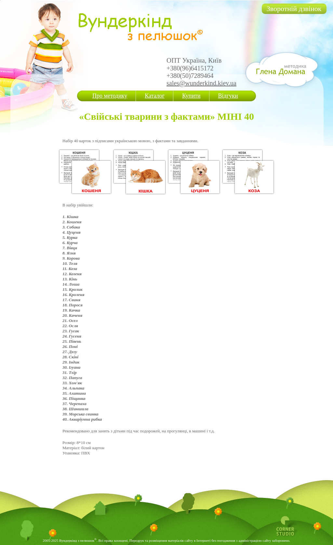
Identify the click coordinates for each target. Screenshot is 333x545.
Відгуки (228, 96)
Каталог (155, 96)
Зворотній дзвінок (294, 9)
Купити (191, 96)
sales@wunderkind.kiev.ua (201, 83)
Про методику (109, 96)
